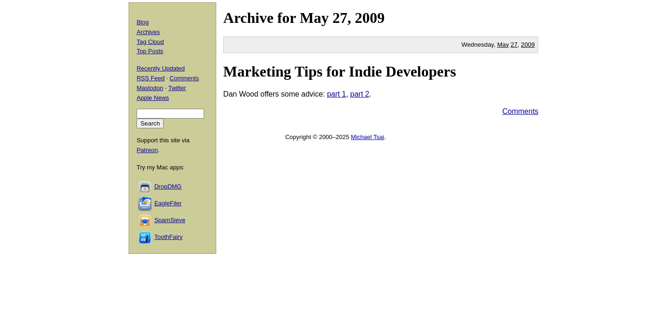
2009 (369, 17)
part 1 (336, 94)
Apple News (153, 97)
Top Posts (150, 51)
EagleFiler (168, 203)
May (314, 17)
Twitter (177, 87)
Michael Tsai (367, 136)
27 (514, 44)
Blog (143, 22)
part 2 (360, 94)
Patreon (147, 150)
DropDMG (168, 186)
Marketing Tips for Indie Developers (339, 71)
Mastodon (150, 87)
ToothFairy (168, 236)
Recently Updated (161, 68)
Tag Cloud (150, 41)
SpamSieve (169, 220)
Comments (520, 111)
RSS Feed (150, 78)
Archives (148, 31)
